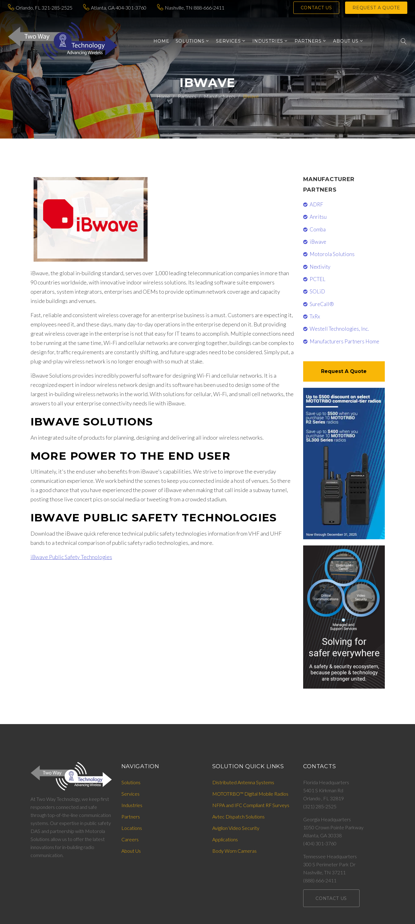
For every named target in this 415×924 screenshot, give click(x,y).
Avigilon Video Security (235, 828)
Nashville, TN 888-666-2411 (194, 7)
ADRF (316, 204)
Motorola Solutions (332, 254)
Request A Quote (344, 371)
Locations (131, 828)
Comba (318, 229)
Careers (130, 839)
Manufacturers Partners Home (344, 341)
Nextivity (320, 266)
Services (130, 794)
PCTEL (317, 279)
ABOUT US (346, 41)
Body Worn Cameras (234, 851)
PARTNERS (308, 41)
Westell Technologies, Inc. (339, 328)
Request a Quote (376, 7)
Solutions (130, 782)
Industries (131, 805)
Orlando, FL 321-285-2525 (44, 7)
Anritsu (318, 216)
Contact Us (316, 7)
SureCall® (322, 304)
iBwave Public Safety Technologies (72, 556)
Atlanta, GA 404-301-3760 (118, 7)
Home (161, 41)
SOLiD (317, 291)
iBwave (318, 241)
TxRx (315, 316)
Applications (225, 839)
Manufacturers (219, 96)
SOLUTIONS (190, 41)
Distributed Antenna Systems (243, 782)
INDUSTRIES (267, 41)
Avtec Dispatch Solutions (238, 816)
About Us (131, 851)
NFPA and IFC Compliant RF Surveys (251, 805)
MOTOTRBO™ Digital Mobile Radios (250, 794)
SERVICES (228, 41)
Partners (187, 96)
